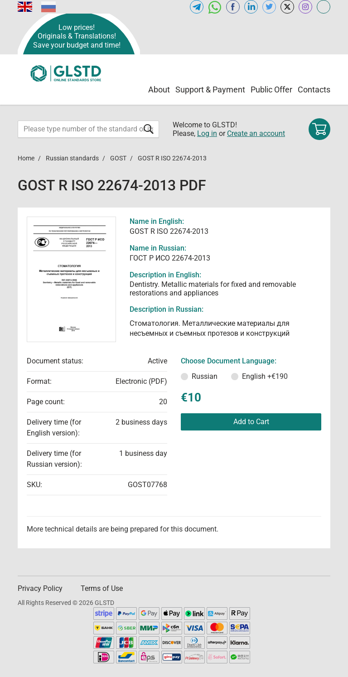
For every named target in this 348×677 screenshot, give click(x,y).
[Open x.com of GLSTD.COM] (287, 7)
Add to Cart (251, 421)
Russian (205, 376)
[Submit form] (149, 129)
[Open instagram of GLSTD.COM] (305, 7)
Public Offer (271, 89)
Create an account (256, 133)
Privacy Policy (40, 588)
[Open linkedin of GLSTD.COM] (251, 7)
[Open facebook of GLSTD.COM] (233, 7)
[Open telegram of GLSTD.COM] (196, 7)
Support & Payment (210, 89)
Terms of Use (102, 588)
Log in (207, 133)
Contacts (314, 89)
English (265, 376)
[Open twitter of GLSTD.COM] (269, 7)
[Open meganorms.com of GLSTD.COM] (323, 7)
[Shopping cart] (319, 129)
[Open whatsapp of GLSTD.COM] (215, 7)
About (159, 89)
